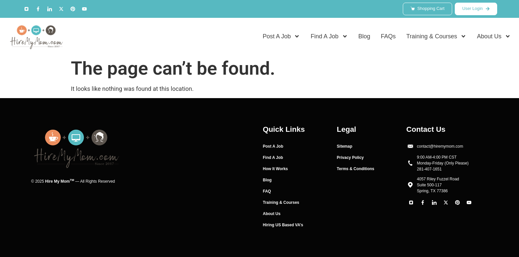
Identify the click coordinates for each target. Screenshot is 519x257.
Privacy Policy (350, 157)
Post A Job (281, 36)
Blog (364, 36)
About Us (494, 36)
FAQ (267, 191)
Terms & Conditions (355, 168)
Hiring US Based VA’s (283, 225)
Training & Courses (436, 36)
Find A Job (329, 36)
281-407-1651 (429, 169)
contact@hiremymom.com (440, 146)
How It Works (275, 168)
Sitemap (345, 146)
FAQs (388, 36)
